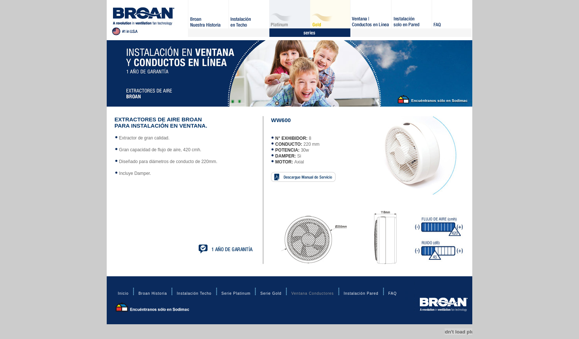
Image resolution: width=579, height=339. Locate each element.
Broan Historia (208, 18)
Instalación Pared (411, 18)
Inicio (123, 293)
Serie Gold (330, 18)
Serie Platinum (289, 18)
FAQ (452, 18)
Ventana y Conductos (370, 18)
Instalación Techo (249, 18)
